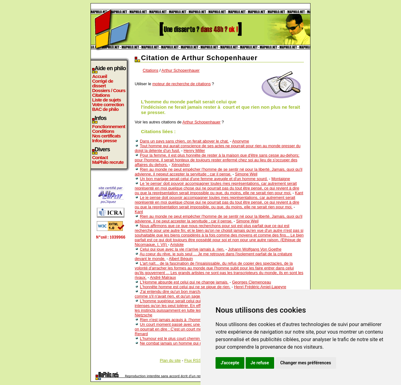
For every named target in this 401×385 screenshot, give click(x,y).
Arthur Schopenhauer (180, 70)
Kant (299, 192)
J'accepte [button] (230, 362)
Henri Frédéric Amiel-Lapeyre (260, 286)
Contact (100, 157)
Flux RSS (192, 360)
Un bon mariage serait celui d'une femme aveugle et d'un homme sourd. (204, 178)
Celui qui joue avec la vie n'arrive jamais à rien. (182, 249)
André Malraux (163, 277)
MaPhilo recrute (107, 162)
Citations (101, 95)
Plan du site (170, 360)
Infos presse (104, 140)
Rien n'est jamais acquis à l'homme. (172, 319)
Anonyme (240, 141)
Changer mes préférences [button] (305, 362)
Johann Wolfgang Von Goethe (255, 249)
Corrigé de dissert (102, 83)
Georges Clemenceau (251, 282)
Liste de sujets (106, 99)
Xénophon (180, 164)
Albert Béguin (181, 258)
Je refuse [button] (260, 362)
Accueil (99, 76)
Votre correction (108, 104)
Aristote (177, 244)
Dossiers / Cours (108, 90)
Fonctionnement (108, 126)
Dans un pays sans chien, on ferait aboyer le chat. (184, 141)
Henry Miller (194, 150)
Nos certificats (106, 135)
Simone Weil (246, 174)
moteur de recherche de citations (181, 83)
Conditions (103, 131)
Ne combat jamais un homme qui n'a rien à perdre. (185, 343)
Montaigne (280, 178)
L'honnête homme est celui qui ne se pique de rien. (185, 286)
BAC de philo (105, 109)
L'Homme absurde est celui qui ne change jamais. (184, 282)
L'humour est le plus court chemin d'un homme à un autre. (192, 338)
